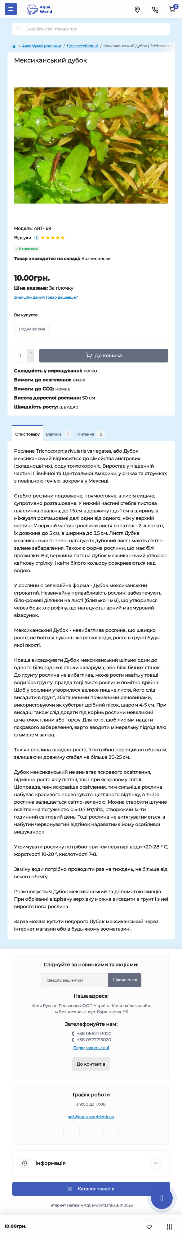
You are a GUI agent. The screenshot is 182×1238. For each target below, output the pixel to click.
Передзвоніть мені (91, 1047)
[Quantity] (21, 355)
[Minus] (31, 359)
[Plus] (31, 352)
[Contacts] (155, 9)
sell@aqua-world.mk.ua (91, 1116)
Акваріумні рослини (41, 46)
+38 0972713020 (94, 1040)
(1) (36, 238)
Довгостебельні (82, 46)
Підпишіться (125, 980)
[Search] (19, 29)
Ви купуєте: (26, 314)
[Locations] (137, 9)
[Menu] (11, 9)
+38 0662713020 (94, 1033)
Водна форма (32, 329)
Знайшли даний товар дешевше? (46, 297)
